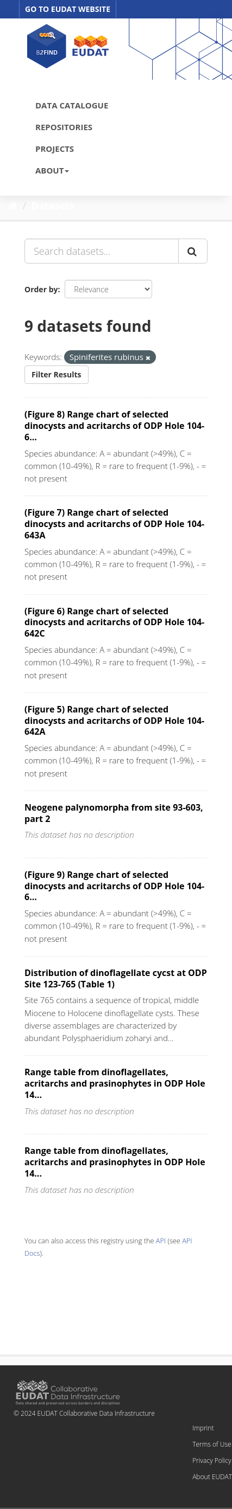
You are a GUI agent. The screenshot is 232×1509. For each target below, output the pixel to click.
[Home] (12, 205)
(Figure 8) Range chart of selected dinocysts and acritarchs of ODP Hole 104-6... (114, 425)
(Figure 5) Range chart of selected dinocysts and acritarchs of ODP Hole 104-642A (114, 720)
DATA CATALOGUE (71, 105)
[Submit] (193, 251)
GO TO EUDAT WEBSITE (67, 9)
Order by (41, 289)
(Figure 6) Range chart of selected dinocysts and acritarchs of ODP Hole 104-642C (114, 622)
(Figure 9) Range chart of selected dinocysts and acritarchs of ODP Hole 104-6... (114, 886)
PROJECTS (54, 148)
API (161, 1240)
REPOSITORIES (63, 126)
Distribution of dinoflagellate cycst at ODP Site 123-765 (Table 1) (115, 978)
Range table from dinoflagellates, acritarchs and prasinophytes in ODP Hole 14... (114, 1083)
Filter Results (56, 374)
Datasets (53, 205)
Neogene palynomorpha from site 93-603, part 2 (113, 813)
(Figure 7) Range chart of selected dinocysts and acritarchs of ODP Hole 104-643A (114, 523)
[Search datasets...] (101, 251)
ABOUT (52, 170)
